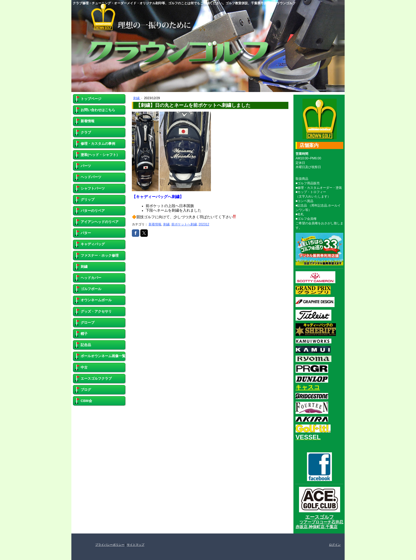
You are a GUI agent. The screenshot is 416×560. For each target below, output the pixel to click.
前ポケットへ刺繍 (184, 224)
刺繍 (136, 98)
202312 (203, 224)
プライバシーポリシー (109, 544)
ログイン (335, 544)
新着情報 (155, 224)
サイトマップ (135, 544)
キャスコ (308, 387)
